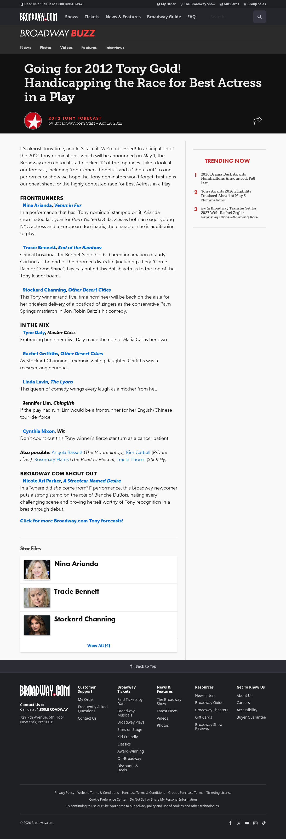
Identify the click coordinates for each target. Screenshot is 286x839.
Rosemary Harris (51, 459)
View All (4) (98, 645)
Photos (46, 47)
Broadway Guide (164, 17)
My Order (166, 4)
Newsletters (205, 695)
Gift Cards (229, 4)
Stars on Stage (129, 729)
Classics (124, 744)
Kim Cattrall (138, 452)
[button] (258, 123)
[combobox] (236, 16)
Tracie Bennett (39, 247)
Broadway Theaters (211, 709)
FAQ (191, 17)
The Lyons (61, 382)
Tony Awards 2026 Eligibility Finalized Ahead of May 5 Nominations (226, 195)
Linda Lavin (35, 382)
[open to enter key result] (259, 16)
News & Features (123, 17)
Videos (66, 47)
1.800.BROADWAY (51, 4)
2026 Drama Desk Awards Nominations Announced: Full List (228, 178)
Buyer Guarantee (251, 717)
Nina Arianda (37, 205)
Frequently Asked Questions (93, 708)
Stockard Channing (44, 290)
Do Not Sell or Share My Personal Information (163, 799)
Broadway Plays (130, 722)
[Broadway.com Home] (38, 17)
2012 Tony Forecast (74, 118)
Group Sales (254, 4)
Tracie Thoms (131, 459)
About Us (244, 695)
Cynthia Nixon (39, 431)
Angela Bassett (67, 452)
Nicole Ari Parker (42, 481)
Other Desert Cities (89, 290)
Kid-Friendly (127, 736)
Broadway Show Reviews (208, 726)
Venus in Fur (68, 205)
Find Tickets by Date (129, 701)
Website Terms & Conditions (98, 792)
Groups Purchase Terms (185, 792)
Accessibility (247, 709)
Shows (71, 17)
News (25, 47)
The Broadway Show (197, 4)
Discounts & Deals (127, 767)
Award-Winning (130, 751)
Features (89, 47)
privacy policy (146, 806)
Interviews (114, 47)
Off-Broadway (129, 758)
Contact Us (30, 704)
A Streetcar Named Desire (92, 481)
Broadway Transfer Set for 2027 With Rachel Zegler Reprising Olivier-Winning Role (229, 212)
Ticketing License (219, 792)
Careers (243, 702)
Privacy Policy (65, 792)
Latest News (167, 710)
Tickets (92, 17)
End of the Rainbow (80, 247)
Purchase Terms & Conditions (143, 792)
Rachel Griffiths (40, 354)
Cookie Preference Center (108, 799)
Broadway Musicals (126, 713)
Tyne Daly (34, 332)
